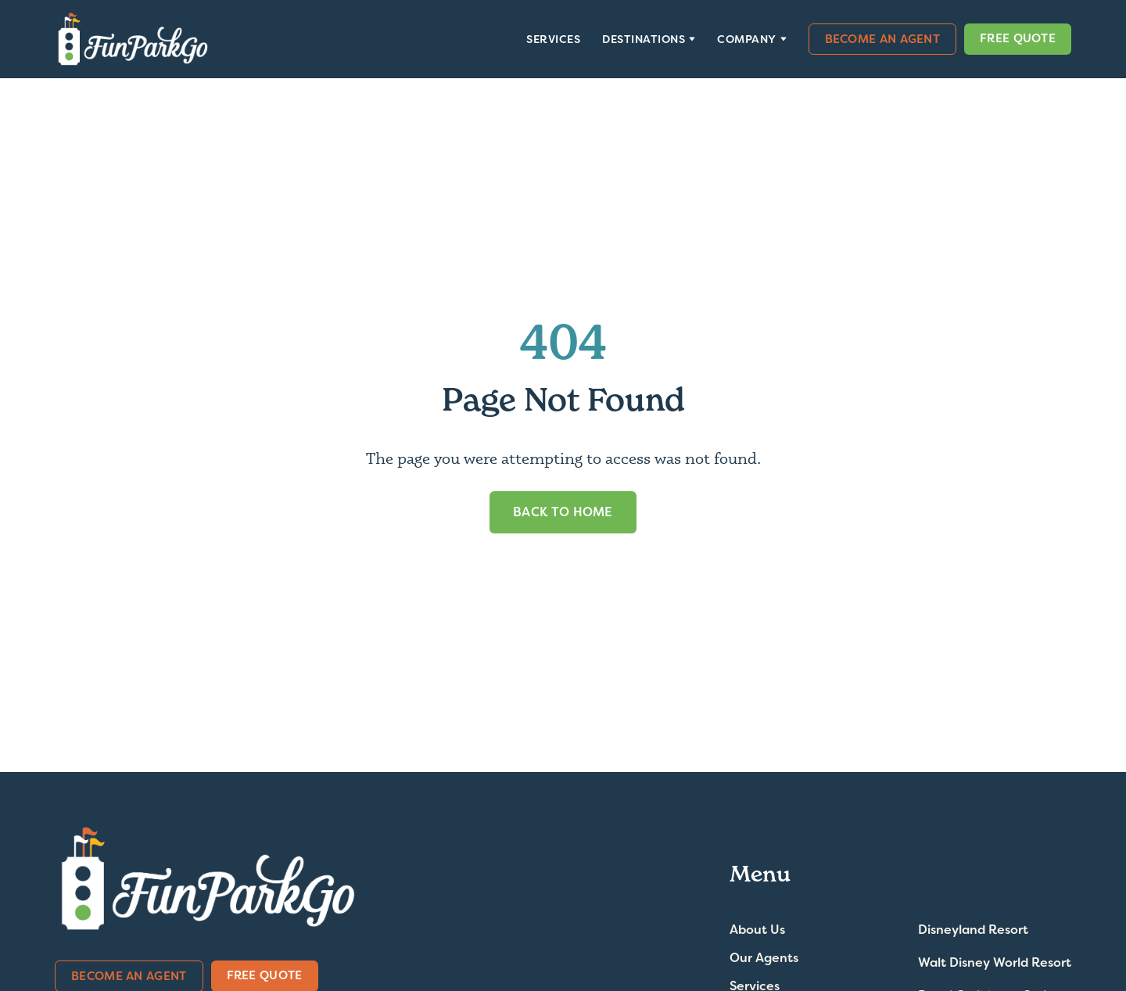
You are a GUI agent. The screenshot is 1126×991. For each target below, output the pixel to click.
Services (553, 39)
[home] (133, 39)
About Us (757, 930)
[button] (648, 39)
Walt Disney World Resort (994, 963)
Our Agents (764, 958)
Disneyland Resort (973, 930)
